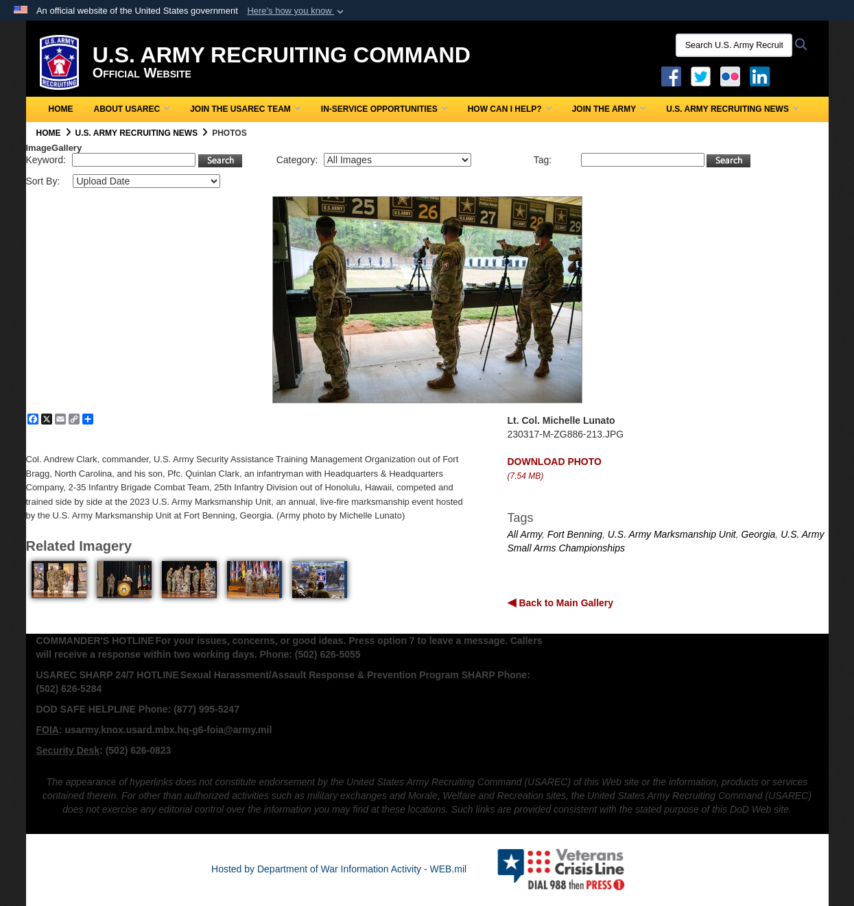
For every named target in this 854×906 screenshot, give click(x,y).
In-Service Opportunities (384, 109)
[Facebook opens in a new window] (671, 75)
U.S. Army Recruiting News (732, 109)
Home (61, 109)
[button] (296, 11)
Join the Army (609, 109)
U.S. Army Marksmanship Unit (672, 534)
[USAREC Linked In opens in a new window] (762, 75)
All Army (525, 534)
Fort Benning (574, 534)
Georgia (759, 534)
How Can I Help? (509, 109)
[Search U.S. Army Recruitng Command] (734, 45)
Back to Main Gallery (565, 602)
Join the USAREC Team (245, 109)
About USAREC (132, 109)
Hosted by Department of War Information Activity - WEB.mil (338, 868)
